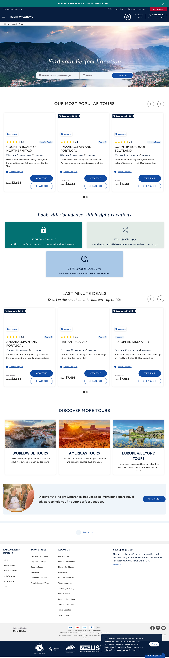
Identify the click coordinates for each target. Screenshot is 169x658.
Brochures (132, 9)
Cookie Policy (134, 650)
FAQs (110, 9)
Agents (142, 9)
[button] (25, 631)
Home (15, 25)
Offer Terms (117, 566)
